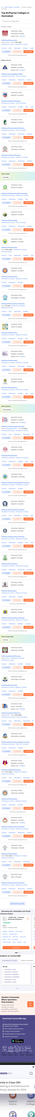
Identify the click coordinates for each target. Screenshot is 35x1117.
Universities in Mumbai (10, 972)
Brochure (28, 51)
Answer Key (23, 936)
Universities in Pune (10, 979)
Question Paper (13, 934)
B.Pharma (21, 44)
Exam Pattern (19, 931)
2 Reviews (22, 70)
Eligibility (5, 931)
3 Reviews (22, 822)
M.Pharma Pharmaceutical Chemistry (13, 128)
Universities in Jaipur (10, 982)
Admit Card (15, 936)
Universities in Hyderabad (11, 977)
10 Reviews (22, 422)
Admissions (17, 48)
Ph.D (21, 76)
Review (25, 48)
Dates (14, 942)
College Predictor (7, 942)
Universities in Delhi (10, 969)
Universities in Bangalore (11, 974)
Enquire (17, 51)
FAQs (24, 942)
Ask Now (30, 1004)
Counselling (15, 939)
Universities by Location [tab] (9, 960)
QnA (26, 107)
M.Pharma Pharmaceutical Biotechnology (14, 193)
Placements (21, 80)
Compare (6, 51)
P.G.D (22, 717)
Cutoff (8, 939)
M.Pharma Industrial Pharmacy (11, 101)
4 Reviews (22, 709)
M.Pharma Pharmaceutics (9, 40)
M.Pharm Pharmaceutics (9, 591)
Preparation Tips (7, 936)
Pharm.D (22, 157)
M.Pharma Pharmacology (9, 220)
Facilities (20, 107)
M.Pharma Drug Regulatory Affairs (12, 74)
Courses (3, 48)
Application (11, 931)
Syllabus (19, 942)
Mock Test (5, 934)
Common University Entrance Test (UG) (16, 919)
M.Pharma (7, 44)
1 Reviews (22, 36)
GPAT (8, 42)
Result (4, 939)
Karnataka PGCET (11, 428)
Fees (10, 48)
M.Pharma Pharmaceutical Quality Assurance (15, 482)
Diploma (21, 278)
